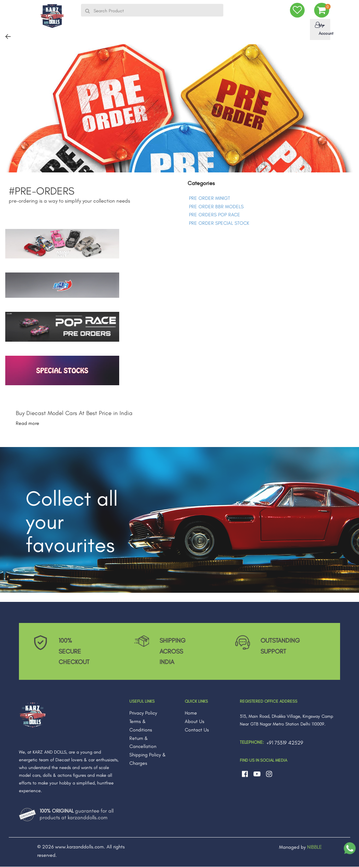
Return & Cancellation (142, 742)
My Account (321, 29)
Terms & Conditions (140, 726)
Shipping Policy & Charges (147, 759)
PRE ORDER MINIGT (209, 199)
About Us (194, 722)
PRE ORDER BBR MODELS (216, 207)
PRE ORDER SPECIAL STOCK (219, 223)
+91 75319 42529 (284, 743)
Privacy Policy (143, 713)
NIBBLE (314, 847)
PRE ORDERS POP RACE (214, 215)
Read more (27, 424)
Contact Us (197, 730)
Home (191, 713)
